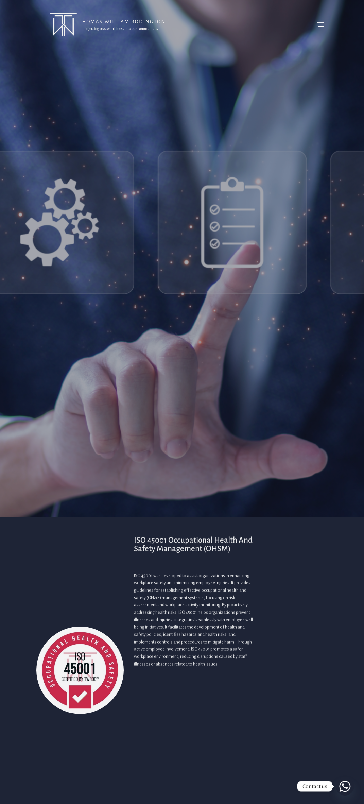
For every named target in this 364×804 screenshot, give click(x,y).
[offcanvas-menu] (317, 24)
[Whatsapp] (345, 786)
